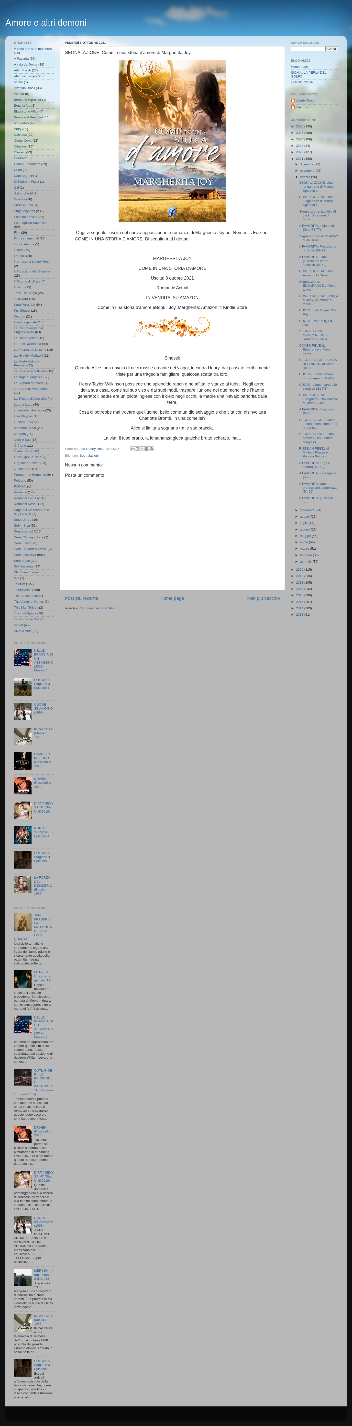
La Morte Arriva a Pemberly (26, 363)
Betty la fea (22, 105)
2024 (300, 139)
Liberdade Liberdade (29, 410)
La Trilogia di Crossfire (30, 398)
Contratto (21, 158)
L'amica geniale (25, 322)
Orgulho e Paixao (26, 463)
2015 (300, 602)
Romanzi (20, 492)
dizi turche (21, 193)
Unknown (302, 107)
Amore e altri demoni (46, 23)
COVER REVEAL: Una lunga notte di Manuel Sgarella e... (316, 201)
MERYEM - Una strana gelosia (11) (42, 976)
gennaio (306, 561)
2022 (300, 152)
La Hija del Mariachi (28, 355)
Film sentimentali (26, 238)
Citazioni (20, 146)
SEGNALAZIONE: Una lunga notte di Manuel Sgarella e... (316, 186)
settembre (308, 510)
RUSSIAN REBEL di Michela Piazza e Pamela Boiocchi (314, 452)
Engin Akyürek (24, 211)
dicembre (307, 164)
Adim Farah (22, 70)
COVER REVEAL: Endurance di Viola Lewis (314, 349)
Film (17, 232)
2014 (300, 608)
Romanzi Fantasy (27, 498)
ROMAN (20, 486)
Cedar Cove (23, 140)
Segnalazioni (89, 455)
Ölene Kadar (23, 451)
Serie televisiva (25, 555)
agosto (305, 516)
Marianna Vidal (25, 428)
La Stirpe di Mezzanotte (31, 389)
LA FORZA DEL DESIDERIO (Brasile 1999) (43, 885)
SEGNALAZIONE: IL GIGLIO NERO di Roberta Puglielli (314, 335)
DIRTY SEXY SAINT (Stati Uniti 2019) (44, 807)
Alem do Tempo (25, 76)
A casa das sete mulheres (33, 49)
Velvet (18, 625)
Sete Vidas (22, 561)
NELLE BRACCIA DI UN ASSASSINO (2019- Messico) (43, 660)
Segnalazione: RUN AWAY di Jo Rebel (318, 238)
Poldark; (20, 480)
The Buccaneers (26, 596)
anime (18, 82)
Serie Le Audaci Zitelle (30, 549)
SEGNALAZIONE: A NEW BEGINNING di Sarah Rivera (318, 364)
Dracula (19, 199)
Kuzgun (19, 316)
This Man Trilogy (26, 607)
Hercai (18, 250)
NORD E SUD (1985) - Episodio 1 (44, 832)
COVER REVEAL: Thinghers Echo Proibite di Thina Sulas (318, 399)
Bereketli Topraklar (27, 100)
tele (16, 578)
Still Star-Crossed (27, 572)
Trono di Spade (25, 613)
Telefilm (19, 584)
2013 (300, 614)
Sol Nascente (23, 566)
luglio (304, 523)
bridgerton (21, 123)
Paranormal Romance (30, 474)
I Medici (19, 256)
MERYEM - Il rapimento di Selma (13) (43, 1274)
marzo (305, 548)
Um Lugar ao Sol (26, 619)
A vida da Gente (25, 64)
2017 (300, 589)
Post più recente (81, 598)
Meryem (20, 434)
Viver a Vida (23, 631)
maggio (306, 536)
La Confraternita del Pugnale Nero (28, 330)
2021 (300, 158)
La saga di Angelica (28, 377)
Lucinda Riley (24, 422)
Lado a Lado (23, 404)
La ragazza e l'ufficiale (30, 371)
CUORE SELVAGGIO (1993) (43, 708)
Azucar (19, 94)
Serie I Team (23, 543)
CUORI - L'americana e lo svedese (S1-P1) (318, 386)
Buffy (18, 129)
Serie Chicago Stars (28, 537)
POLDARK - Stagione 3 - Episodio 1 (43, 684)
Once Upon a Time (28, 457)
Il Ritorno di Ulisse (27, 281)
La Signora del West (29, 383)
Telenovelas (22, 590)
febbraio (306, 555)
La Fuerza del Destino (30, 349)
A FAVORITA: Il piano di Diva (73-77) (316, 227)
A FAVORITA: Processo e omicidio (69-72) (317, 248)
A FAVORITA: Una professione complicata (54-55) (318, 487)
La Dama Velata (25, 338)
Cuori (18, 170)
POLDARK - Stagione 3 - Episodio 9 (43, 856)
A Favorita (21, 58)
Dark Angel (22, 176)
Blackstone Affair (26, 111)
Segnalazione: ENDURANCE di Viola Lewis (317, 285)
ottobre (305, 177)
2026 (300, 126)
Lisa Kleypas (23, 416)
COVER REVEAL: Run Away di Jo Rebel (316, 273)
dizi (16, 187)
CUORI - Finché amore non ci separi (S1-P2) (316, 376)
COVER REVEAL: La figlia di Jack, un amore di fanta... (318, 300)
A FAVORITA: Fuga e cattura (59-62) (314, 465)
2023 (300, 145)
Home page (172, 598)
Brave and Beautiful (28, 117)
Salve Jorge (22, 519)
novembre (308, 170)
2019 (300, 576)
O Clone (20, 445)
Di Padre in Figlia (26, 181)
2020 (300, 569)
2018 (300, 582)
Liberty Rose (305, 100)
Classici (19, 152)
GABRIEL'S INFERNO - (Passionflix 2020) (42, 760)
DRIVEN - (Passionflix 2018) (42, 782)
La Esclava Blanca (27, 344)
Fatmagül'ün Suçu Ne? (30, 223)
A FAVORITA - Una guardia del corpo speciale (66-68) (313, 261)
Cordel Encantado (27, 164)
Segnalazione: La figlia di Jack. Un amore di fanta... (317, 215)
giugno (305, 529)
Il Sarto (19, 287)
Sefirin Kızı (22, 525)
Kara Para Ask (24, 304)
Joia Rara (21, 299)
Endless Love (24, 205)
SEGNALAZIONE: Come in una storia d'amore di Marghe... (318, 424)
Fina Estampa (24, 244)
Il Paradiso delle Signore (32, 271)
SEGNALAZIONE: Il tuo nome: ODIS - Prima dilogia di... (316, 438)
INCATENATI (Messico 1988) (43, 733)
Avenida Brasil (24, 88)
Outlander (21, 469)
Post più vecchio (263, 598)
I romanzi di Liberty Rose (32, 261)
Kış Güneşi (22, 310)
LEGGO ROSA (302, 82)
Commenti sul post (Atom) (98, 608)
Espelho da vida (25, 217)
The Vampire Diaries (29, 601)
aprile (304, 542)
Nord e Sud (22, 439)
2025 (300, 133)
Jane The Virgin (25, 293)
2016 (300, 595)
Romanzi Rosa (25, 504)
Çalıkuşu (20, 134)
